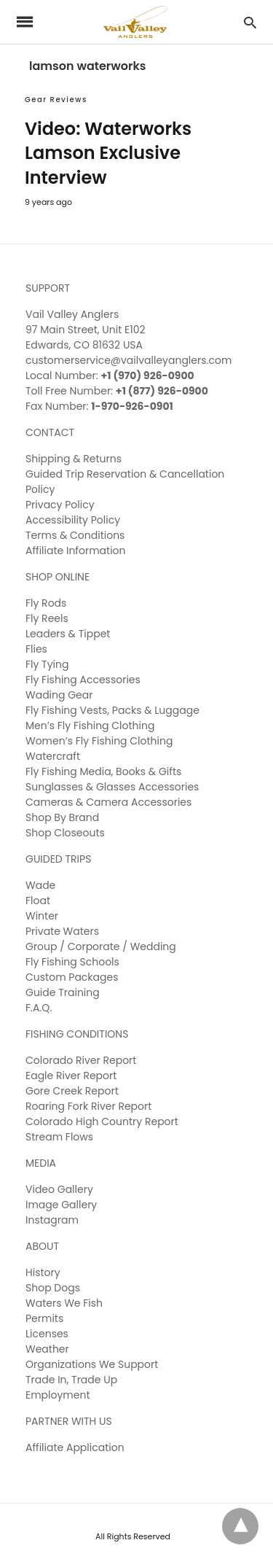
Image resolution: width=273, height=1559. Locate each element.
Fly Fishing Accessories (83, 679)
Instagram (52, 1220)
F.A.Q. (38, 1007)
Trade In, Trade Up (71, 1379)
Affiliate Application (74, 1447)
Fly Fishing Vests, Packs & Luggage (112, 710)
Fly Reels (46, 618)
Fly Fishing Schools (72, 962)
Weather (47, 1349)
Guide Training (62, 992)
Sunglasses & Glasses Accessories (112, 787)
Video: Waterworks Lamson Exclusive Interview (108, 153)
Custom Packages (71, 977)
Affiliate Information (75, 550)
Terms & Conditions (74, 535)
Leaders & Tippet (67, 633)
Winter (41, 916)
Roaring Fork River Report (88, 1106)
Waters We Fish (64, 1303)
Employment (57, 1395)
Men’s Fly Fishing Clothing (89, 725)
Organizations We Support (91, 1364)
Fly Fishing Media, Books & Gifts (103, 771)
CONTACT (49, 432)
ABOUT (42, 1246)
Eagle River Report (70, 1075)
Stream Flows (59, 1137)
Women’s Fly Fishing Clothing (99, 741)
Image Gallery (61, 1204)
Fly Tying (46, 664)
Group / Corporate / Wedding (100, 946)
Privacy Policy (60, 504)
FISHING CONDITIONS (76, 1034)
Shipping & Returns (73, 458)
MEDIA (40, 1163)
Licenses (46, 1333)
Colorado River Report (80, 1060)
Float (37, 900)
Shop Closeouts (65, 832)
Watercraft (52, 756)
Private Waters (62, 931)
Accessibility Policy (72, 520)
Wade (40, 885)
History (42, 1272)
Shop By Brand (62, 817)
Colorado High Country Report (101, 1121)
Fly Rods (45, 603)
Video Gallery (59, 1189)
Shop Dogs (52, 1287)
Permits (44, 1318)
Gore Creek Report (72, 1091)
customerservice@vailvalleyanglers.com (128, 360)
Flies (36, 649)
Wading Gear (58, 695)
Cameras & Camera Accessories (108, 802)
